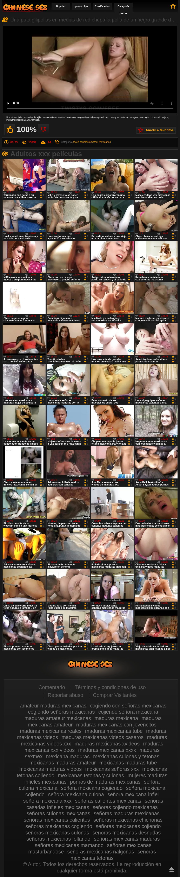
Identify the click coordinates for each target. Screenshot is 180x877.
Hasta (171, 869)
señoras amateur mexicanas (95, 142)
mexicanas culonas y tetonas (126, 756)
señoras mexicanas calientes (57, 820)
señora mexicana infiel (133, 794)
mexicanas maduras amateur (62, 762)
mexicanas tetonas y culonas (91, 775)
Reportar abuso (65, 695)
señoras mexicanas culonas (57, 832)
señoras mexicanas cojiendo (128, 826)
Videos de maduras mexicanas (25, 7)
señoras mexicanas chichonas (127, 820)
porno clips (81, 6)
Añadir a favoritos (160, 130)
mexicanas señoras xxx (112, 769)
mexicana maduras (67, 756)
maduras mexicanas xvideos (107, 743)
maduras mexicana (116, 718)
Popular (61, 6)
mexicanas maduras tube (128, 762)
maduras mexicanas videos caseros (103, 737)
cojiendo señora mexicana (128, 712)
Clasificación (102, 6)
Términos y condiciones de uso (110, 687)
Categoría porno (123, 10)
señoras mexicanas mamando (69, 845)
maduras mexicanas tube (114, 731)
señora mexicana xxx (47, 801)
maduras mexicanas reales (51, 731)
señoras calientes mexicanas (108, 801)
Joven (75, 142)
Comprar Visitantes (115, 695)
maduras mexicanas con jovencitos (116, 724)
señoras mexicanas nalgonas (100, 851)
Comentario (51, 687)
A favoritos (173, 6)
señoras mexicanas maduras (127, 839)
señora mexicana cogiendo (92, 788)
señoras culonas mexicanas (58, 813)
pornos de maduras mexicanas (105, 782)
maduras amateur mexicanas (58, 718)
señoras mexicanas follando (58, 839)
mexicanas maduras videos (50, 769)
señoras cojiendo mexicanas (125, 807)
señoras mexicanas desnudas (127, 832)
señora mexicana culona (76, 794)
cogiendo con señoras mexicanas (128, 705)
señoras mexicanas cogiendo (58, 826)
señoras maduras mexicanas (127, 813)
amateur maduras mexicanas (53, 705)
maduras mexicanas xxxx (107, 750)
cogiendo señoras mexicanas (61, 712)
